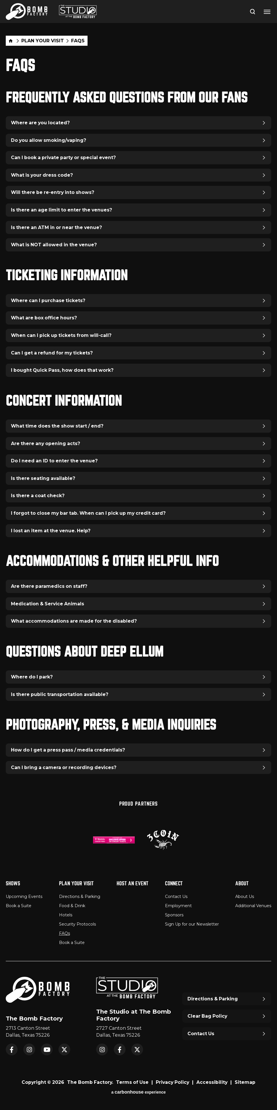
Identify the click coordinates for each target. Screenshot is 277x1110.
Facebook (12, 1049)
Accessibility (211, 1082)
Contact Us (176, 896)
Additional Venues (253, 905)
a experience (138, 1092)
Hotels (65, 915)
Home (10, 40)
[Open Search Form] (252, 11)
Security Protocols (77, 924)
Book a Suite (18, 905)
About (241, 883)
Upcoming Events (24, 896)
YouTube (47, 1049)
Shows (13, 883)
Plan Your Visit (42, 41)
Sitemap (245, 1082)
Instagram (29, 1049)
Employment (178, 905)
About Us (244, 896)
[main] (138, 410)
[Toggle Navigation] (267, 11)
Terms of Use (132, 1082)
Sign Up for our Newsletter (192, 924)
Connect (174, 883)
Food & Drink (72, 905)
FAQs (64, 933)
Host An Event (132, 883)
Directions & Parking (79, 896)
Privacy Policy (172, 1082)
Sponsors (174, 915)
